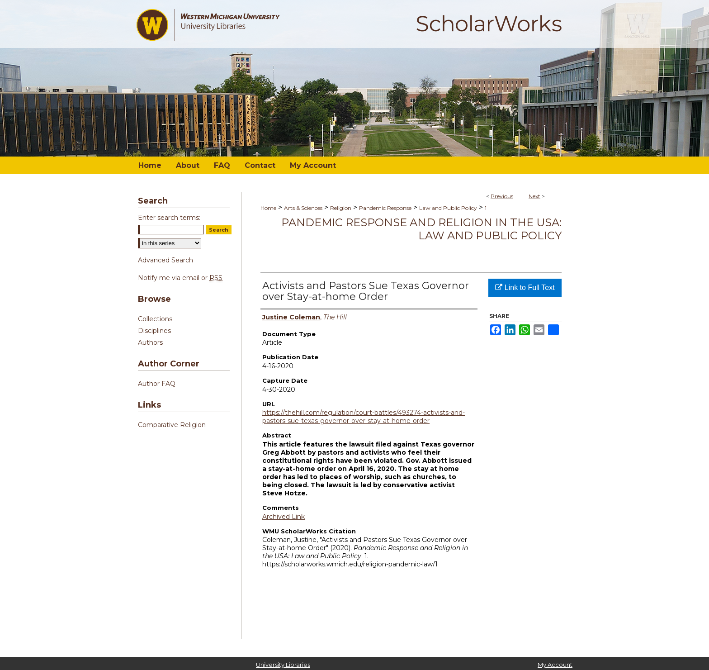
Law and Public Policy (448, 207)
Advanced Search (165, 260)
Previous (502, 196)
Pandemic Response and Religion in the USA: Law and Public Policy (421, 229)
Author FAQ (156, 384)
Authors (150, 342)
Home (268, 207)
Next (534, 196)
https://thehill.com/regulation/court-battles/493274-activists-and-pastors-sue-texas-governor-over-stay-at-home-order (363, 417)
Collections (155, 319)
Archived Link (283, 517)
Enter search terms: (169, 218)
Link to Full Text (524, 287)
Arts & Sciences (303, 207)
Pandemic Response (385, 207)
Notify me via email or (180, 278)
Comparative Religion (172, 425)
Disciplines (154, 331)
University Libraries (283, 664)
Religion (340, 207)
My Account (555, 664)
